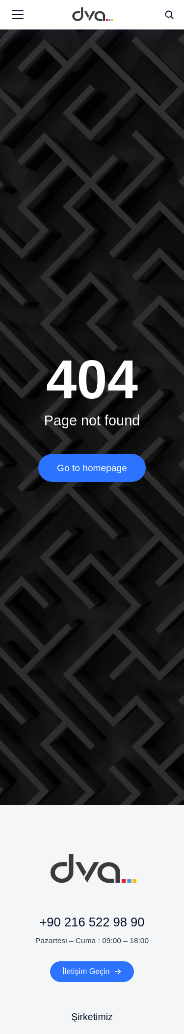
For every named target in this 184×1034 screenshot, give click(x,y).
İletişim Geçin (91, 971)
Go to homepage (92, 468)
